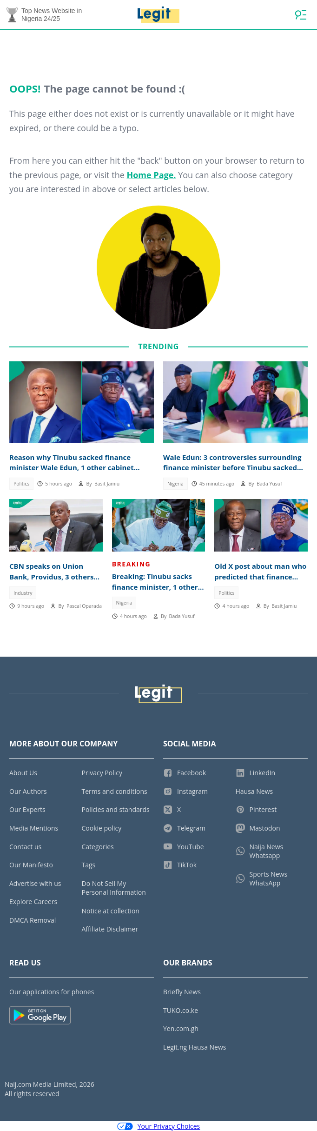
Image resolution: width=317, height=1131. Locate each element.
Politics (21, 483)
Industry (23, 593)
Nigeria (175, 483)
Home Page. (151, 174)
